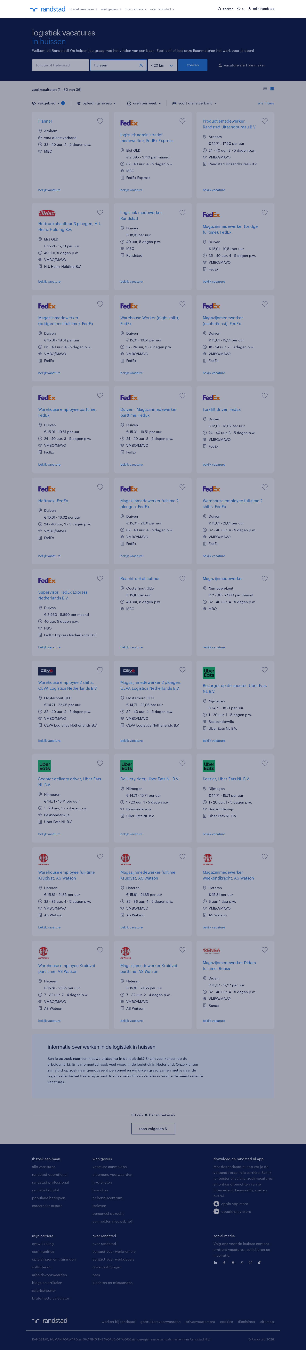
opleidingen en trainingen (54, 1259)
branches (100, 1190)
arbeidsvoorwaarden (49, 1275)
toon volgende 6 (153, 1128)
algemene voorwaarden (112, 1174)
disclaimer (246, 1321)
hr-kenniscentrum (107, 1198)
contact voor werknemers (114, 1251)
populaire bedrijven (48, 1198)
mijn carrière (136, 9)
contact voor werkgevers (113, 1259)
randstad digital (45, 1190)
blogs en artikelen (47, 1282)
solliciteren (41, 1267)
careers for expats (47, 1205)
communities (43, 1251)
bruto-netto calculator (50, 1298)
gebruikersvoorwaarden (160, 1321)
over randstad (162, 9)
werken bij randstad (118, 1321)
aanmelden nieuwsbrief (112, 1221)
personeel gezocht (108, 1213)
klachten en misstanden (113, 1282)
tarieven (99, 1205)
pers (96, 1275)
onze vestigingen (107, 1267)
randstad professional (50, 1182)
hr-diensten (102, 1182)
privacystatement (200, 1321)
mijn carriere (42, 1236)
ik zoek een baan (84, 9)
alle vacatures (43, 1166)
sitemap (267, 1321)
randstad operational (50, 1174)
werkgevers (111, 9)
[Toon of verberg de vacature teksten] (268, 89)
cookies (226, 1321)
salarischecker (44, 1290)
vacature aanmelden (110, 1166)
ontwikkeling (43, 1243)
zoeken (193, 65)
